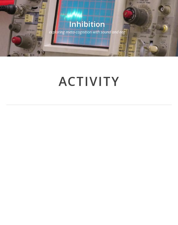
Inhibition (87, 24)
